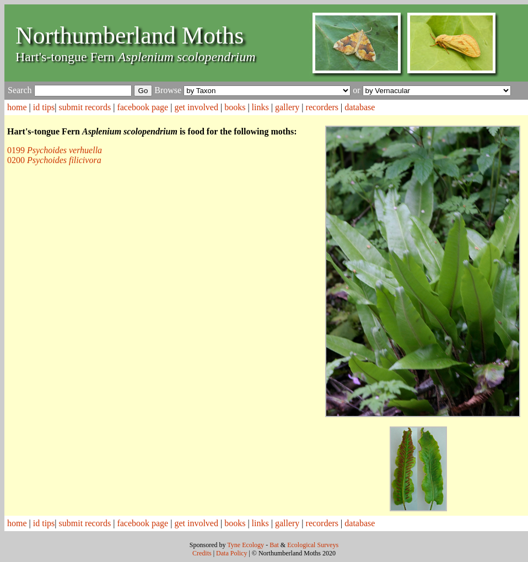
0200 (54, 160)
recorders (322, 107)
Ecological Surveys (312, 545)
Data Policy (231, 553)
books (234, 107)
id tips (44, 107)
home (17, 107)
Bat (274, 545)
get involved (196, 107)
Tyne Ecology (245, 545)
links (260, 107)
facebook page (142, 107)
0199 (54, 150)
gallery (287, 107)
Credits (202, 553)
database (359, 107)
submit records (85, 107)
